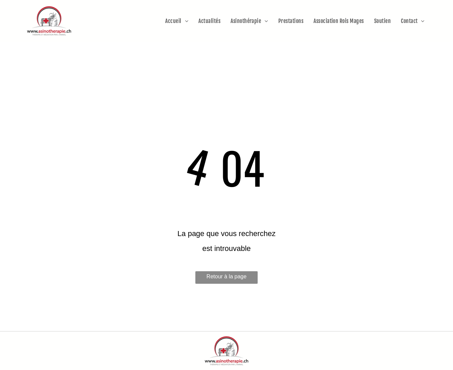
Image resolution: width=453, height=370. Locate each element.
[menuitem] (176, 21)
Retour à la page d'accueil (226, 279)
